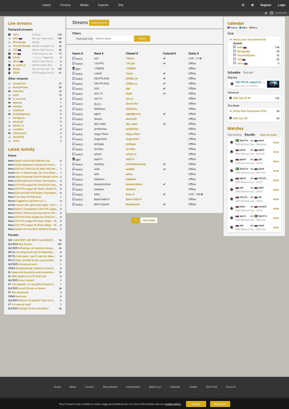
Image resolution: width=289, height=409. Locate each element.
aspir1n (130, 159)
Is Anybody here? (21, 304)
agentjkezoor (133, 113)
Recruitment (110, 387)
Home (12, 155)
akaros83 (131, 118)
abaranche (132, 103)
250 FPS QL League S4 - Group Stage (250, 82)
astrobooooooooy (136, 164)
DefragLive (18, 118)
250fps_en (132, 78)
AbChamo (131, 108)
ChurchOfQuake (21, 46)
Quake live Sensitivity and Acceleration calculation (39, 272)
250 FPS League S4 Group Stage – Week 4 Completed (45, 221)
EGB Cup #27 (240, 118)
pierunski (18, 121)
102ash (130, 58)
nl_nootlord (19, 98)
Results (250, 134)
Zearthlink (18, 137)
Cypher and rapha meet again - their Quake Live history (46, 205)
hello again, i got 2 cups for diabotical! (37, 256)
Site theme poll (20, 292)
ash (17, 53)
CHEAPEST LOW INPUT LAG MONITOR (34, 240)
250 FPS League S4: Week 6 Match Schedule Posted (44, 189)
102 (17, 49)
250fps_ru (131, 83)
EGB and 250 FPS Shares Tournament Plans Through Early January (52, 193)
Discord (230, 387)
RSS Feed (211, 387)
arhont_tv (131, 154)
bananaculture (134, 184)
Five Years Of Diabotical (28, 197)
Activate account (28, 264)
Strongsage (19, 42)
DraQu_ (17, 69)
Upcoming (235, 134)
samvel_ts (18, 125)
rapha (16, 34)
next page (148, 220)
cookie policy (173, 404)
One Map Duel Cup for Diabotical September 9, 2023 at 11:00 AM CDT (55, 252)
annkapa (131, 144)
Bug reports (25, 244)
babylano (131, 179)
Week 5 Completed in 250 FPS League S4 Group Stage (45, 209)
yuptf (16, 95)
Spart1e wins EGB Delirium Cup (32, 160)
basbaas (131, 189)
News (73, 387)
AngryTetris (132, 138)
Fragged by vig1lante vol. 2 (30, 201)
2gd (128, 88)
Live (230, 33)
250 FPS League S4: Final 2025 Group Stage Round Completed (50, 184)
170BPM (130, 68)
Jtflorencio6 (19, 133)
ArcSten (130, 149)
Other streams (18, 78)
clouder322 (19, 83)
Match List (155, 387)
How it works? (27, 280)
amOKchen (132, 128)
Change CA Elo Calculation (34, 308)
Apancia (17, 102)
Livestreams (133, 387)
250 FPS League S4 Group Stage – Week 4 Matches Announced (50, 225)
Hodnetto (18, 91)
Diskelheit (18, 110)
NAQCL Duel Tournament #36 (249, 39)
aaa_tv (129, 98)
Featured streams (20, 29)
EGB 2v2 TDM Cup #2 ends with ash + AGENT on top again (48, 168)
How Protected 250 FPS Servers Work (37, 176)
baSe (17, 38)
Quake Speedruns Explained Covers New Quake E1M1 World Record (52, 164)
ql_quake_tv (19, 65)
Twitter (193, 387)
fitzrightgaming (21, 114)
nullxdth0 (18, 129)
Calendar (236, 23)
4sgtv (129, 93)
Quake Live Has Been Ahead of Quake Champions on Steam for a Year (53, 229)
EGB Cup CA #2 (242, 98)
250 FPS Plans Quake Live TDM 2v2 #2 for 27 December (46, 217)
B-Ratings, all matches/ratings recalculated (42, 248)
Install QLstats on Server (32, 288)
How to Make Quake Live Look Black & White (40, 172)
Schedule (234, 72)
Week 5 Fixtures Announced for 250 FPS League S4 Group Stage (51, 213)
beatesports (133, 204)
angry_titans (133, 133)
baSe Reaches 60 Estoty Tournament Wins (38, 180)
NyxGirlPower (20, 87)
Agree (196, 404)
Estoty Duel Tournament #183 (249, 111)
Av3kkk (130, 169)
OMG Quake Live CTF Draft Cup (29, 276)
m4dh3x (17, 106)
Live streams (20, 23)
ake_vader (132, 123)
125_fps (130, 63)
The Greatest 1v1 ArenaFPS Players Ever (34, 284)
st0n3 (18, 61)
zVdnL (16, 140)
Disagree (220, 404)
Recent (248, 72)
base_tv (130, 194)
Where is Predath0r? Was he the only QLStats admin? (48, 300)
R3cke (16, 57)
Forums (13, 235)
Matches (236, 128)
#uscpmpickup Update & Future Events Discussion (44, 268)
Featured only (84, 38)
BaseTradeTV (134, 199)
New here (21, 296)
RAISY (16, 72)
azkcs (129, 174)
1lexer (129, 73)
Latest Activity (21, 149)
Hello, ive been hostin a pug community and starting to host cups (51, 260)
